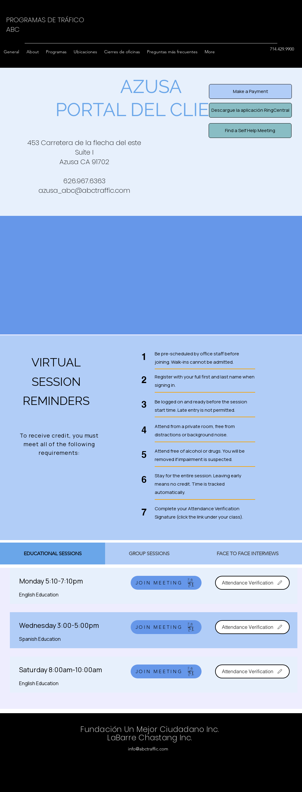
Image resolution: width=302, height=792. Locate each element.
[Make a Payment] (250, 91)
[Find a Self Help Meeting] (250, 130)
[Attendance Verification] (252, 583)
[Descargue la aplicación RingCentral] (250, 110)
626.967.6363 (84, 181)
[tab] (52, 553)
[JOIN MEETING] (166, 583)
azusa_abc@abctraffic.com (84, 190)
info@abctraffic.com (148, 749)
